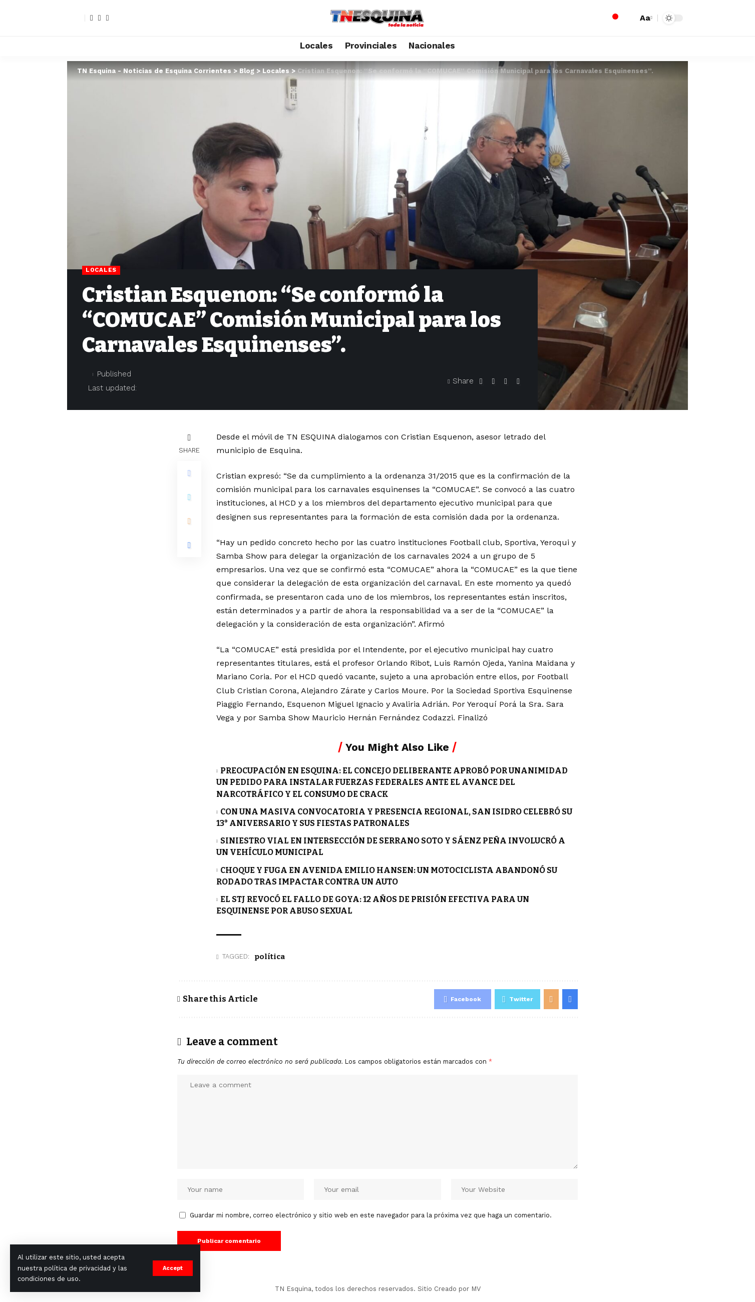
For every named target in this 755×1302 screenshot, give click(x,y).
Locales (101, 269)
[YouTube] (108, 18)
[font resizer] (644, 18)
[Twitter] (100, 18)
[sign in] (76, 18)
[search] (627, 18)
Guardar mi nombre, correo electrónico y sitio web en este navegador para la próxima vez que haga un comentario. (371, 1215)
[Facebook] (92, 18)
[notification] (612, 18)
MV (476, 1288)
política (269, 956)
